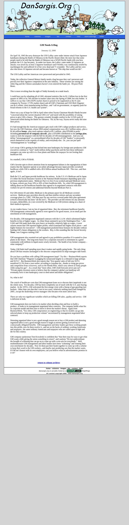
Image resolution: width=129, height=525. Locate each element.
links (78, 36)
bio (58, 36)
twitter (102, 36)
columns (37, 36)
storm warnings (90, 36)
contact (68, 36)
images (48, 36)
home (27, 36)
